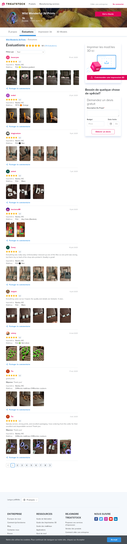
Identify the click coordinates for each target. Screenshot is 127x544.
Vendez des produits (73, 529)
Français (30, 500)
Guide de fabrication (44, 519)
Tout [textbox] (18, 52)
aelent (13, 171)
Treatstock (13, 4)
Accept (114, 540)
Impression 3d (45, 31)
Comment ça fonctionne (16, 523)
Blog (9, 526)
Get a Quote (108, 14)
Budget (89, 120)
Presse (10, 534)
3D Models (62, 31)
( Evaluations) (51, 46)
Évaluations (28, 31)
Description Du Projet (95, 108)
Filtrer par (10, 52)
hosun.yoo (15, 57)
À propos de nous (14, 519)
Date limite (112, 120)
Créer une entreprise (99, 4)
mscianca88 (15, 209)
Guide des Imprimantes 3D (46, 523)
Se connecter (118, 4)
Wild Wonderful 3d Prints (15, 40)
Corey (13, 247)
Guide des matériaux (44, 526)
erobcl (13, 95)
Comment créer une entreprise (77, 532)
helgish (14, 292)
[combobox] (30, 52)
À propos (12, 31)
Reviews (25, 21)
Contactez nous (13, 530)
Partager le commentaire (18, 89)
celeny (13, 333)
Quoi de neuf (41, 534)
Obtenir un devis (103, 132)
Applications (41, 530)
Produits (32, 4)
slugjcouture (16, 133)
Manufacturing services (49, 4)
